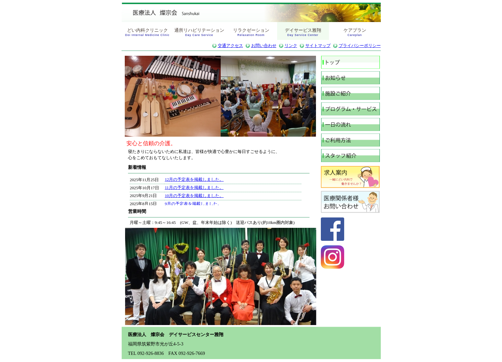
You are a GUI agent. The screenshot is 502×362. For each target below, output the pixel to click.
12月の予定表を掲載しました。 (194, 179)
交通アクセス (230, 45)
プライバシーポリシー (360, 45)
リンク (291, 45)
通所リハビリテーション (199, 32)
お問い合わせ (263, 45)
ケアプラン (355, 32)
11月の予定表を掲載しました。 (194, 187)
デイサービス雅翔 (303, 32)
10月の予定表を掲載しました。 (194, 195)
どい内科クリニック (147, 32)
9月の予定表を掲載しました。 (193, 204)
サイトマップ (318, 45)
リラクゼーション (251, 32)
